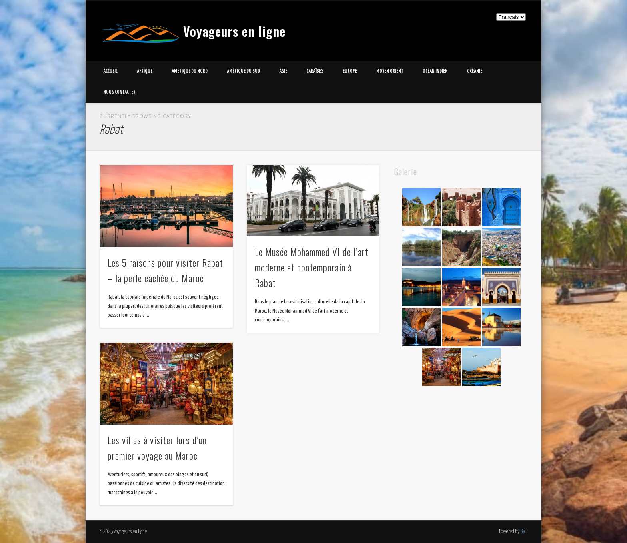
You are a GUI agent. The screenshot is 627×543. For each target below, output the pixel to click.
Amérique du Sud (243, 71)
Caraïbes (314, 71)
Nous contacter (119, 92)
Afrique (144, 71)
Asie (283, 71)
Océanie (474, 71)
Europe (350, 71)
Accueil (110, 71)
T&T (523, 531)
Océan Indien (435, 71)
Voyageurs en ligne (234, 31)
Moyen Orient (389, 71)
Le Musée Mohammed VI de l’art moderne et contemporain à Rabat (312, 267)
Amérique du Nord (190, 71)
